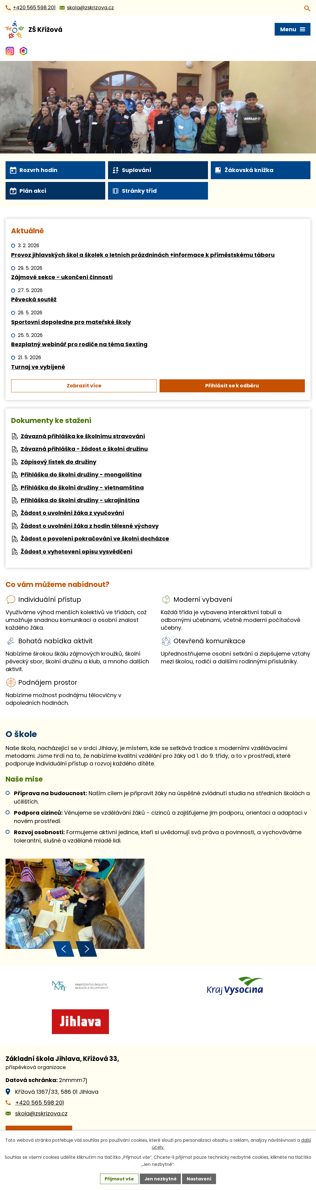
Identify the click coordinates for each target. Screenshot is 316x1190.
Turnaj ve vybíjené (38, 367)
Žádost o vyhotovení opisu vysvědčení (76, 551)
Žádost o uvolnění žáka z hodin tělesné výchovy (90, 526)
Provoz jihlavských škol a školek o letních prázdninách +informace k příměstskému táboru (143, 255)
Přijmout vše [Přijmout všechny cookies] (119, 1178)
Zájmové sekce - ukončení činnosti (62, 277)
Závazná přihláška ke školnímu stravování (83, 436)
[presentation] (63, 951)
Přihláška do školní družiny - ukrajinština (80, 500)
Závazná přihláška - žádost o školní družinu (84, 449)
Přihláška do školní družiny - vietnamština (82, 487)
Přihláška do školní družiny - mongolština (81, 474)
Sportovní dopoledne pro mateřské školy (71, 322)
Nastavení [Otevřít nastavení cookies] (199, 1178)
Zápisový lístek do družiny (58, 462)
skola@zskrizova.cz (41, 1116)
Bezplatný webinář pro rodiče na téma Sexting (79, 344)
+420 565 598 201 (39, 1105)
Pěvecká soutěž (33, 299)
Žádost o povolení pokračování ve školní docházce (95, 538)
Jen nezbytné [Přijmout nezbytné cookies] (160, 1178)
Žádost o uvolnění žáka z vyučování (72, 513)
